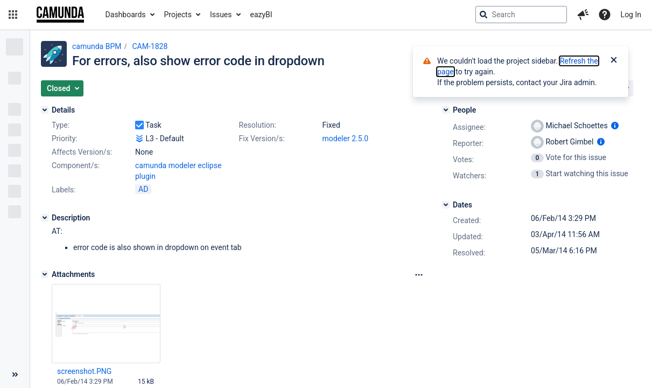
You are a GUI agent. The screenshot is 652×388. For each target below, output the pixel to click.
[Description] (44, 217)
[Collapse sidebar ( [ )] (14, 374)
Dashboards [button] (126, 14)
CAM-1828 (149, 46)
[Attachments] (44, 274)
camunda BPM (96, 46)
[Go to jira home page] (60, 14)
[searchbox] (521, 14)
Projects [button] (178, 14)
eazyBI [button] (261, 14)
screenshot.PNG (84, 371)
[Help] (604, 14)
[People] (446, 110)
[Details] (44, 110)
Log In (631, 14)
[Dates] (446, 205)
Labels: (63, 189)
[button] (12, 14)
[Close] (613, 61)
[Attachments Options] (419, 274)
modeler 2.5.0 (346, 138)
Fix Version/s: (262, 138)
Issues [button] (221, 14)
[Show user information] (615, 125)
